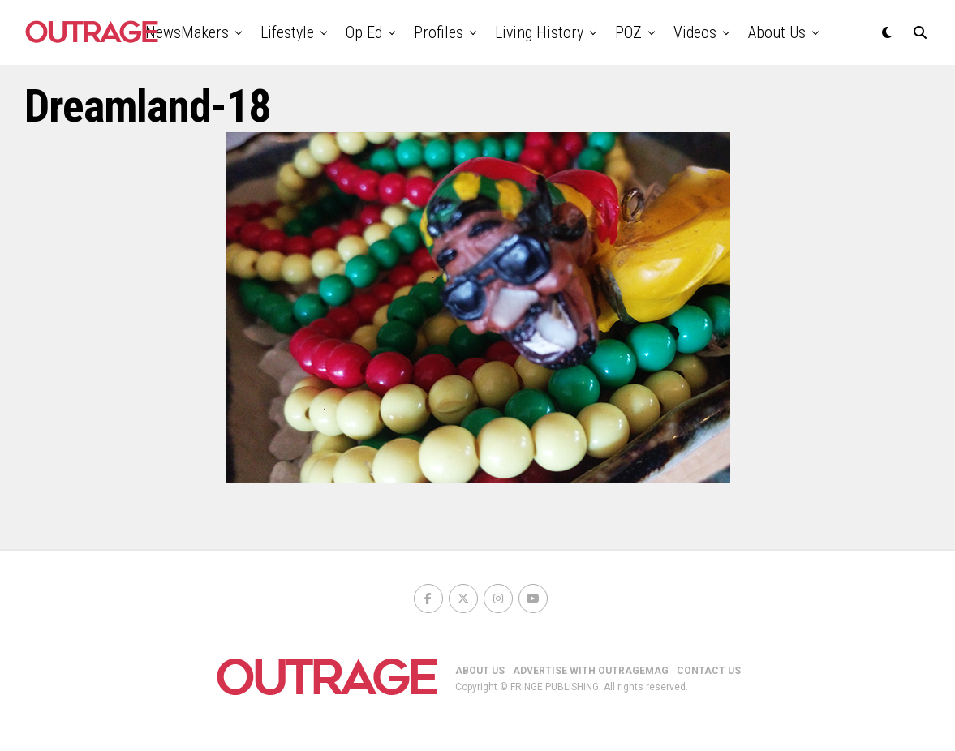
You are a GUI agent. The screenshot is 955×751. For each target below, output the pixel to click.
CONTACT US (709, 670)
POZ (628, 32)
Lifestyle (287, 32)
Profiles (438, 32)
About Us (777, 32)
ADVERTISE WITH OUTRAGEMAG (591, 670)
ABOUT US (480, 670)
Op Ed (364, 32)
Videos (694, 32)
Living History (539, 32)
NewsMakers (187, 32)
